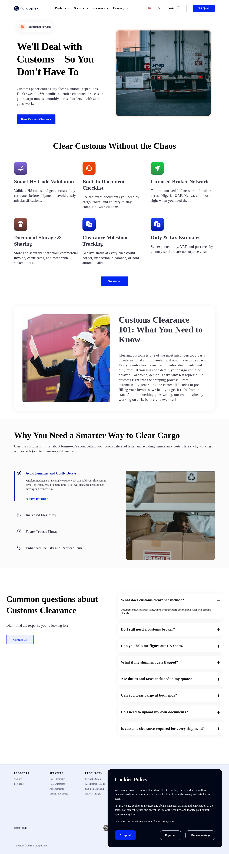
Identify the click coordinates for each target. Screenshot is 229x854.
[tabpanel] (170, 515)
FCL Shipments (57, 784)
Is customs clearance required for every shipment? (170, 728)
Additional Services (34, 27)
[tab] (64, 486)
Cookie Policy (161, 821)
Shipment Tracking (94, 788)
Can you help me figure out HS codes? (170, 646)
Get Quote (204, 8)
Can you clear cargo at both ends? (170, 695)
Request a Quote (93, 779)
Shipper (18, 779)
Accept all (125, 835)
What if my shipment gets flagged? (170, 662)
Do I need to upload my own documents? (170, 712)
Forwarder (19, 784)
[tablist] (64, 511)
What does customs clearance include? (170, 600)
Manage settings (200, 835)
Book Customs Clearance (36, 119)
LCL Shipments (57, 779)
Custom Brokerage (58, 793)
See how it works (37, 498)
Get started (114, 281)
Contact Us (20, 639)
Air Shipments (56, 788)
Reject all (170, 835)
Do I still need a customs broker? (170, 629)
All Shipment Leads (95, 784)
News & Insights (93, 793)
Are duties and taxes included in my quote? (170, 679)
